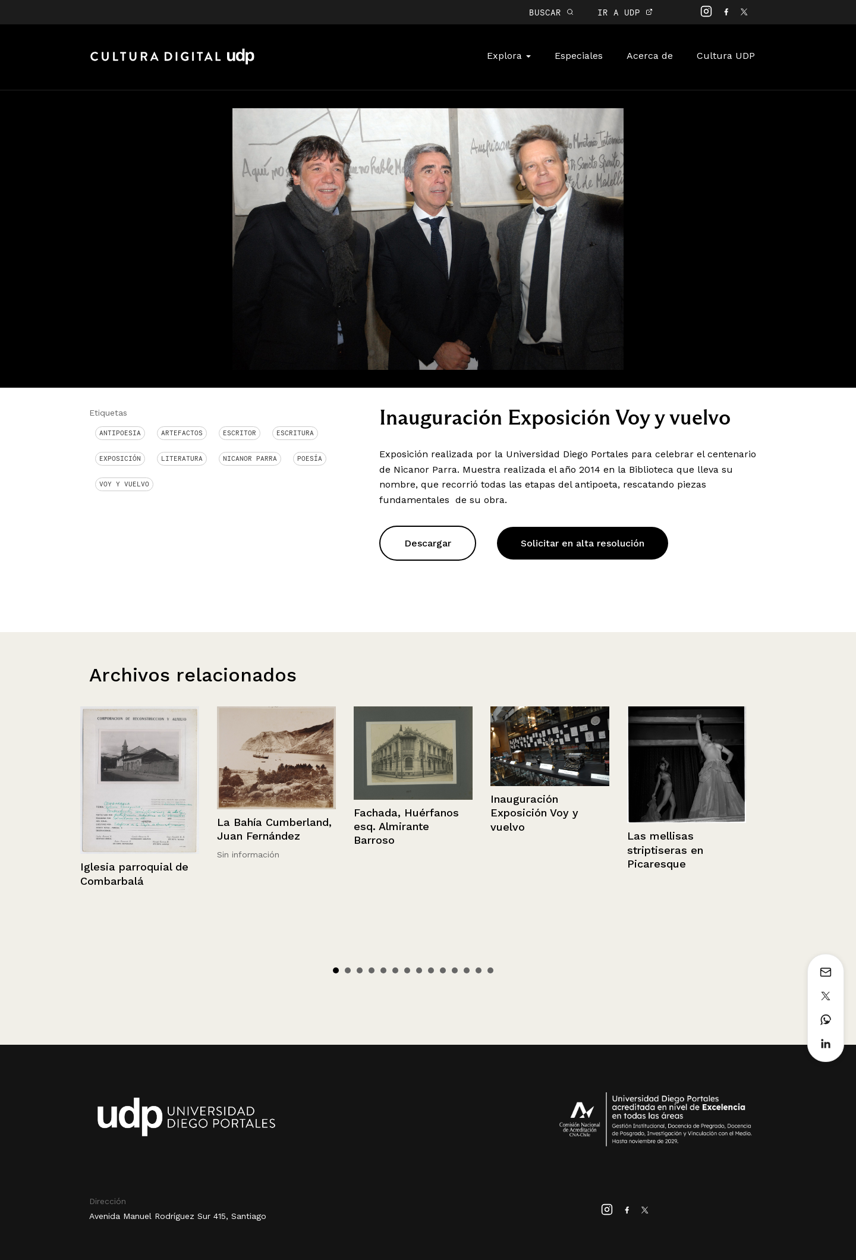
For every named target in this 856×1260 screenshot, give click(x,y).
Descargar (427, 543)
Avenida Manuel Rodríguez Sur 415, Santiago (177, 1216)
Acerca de (650, 55)
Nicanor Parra (250, 458)
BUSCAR (551, 12)
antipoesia (120, 433)
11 (455, 970)
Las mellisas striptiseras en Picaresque (665, 849)
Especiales (579, 55)
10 (443, 970)
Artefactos (182, 433)
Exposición (120, 458)
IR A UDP (625, 12)
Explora (509, 55)
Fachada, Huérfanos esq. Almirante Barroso (406, 826)
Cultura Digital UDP (172, 63)
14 (490, 970)
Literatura (182, 458)
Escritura (295, 433)
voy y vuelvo (124, 484)
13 (479, 970)
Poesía (309, 458)
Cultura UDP (726, 55)
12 (467, 970)
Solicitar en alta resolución (582, 543)
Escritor (239, 433)
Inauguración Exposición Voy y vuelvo (534, 813)
